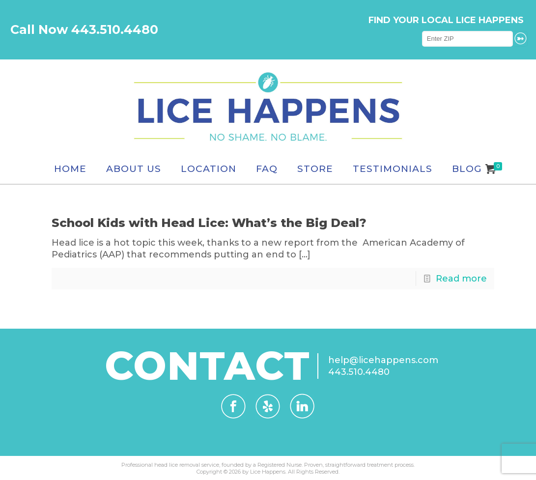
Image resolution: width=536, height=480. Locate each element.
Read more (461, 278)
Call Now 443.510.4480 (84, 29)
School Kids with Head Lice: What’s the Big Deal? (209, 223)
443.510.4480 (359, 372)
